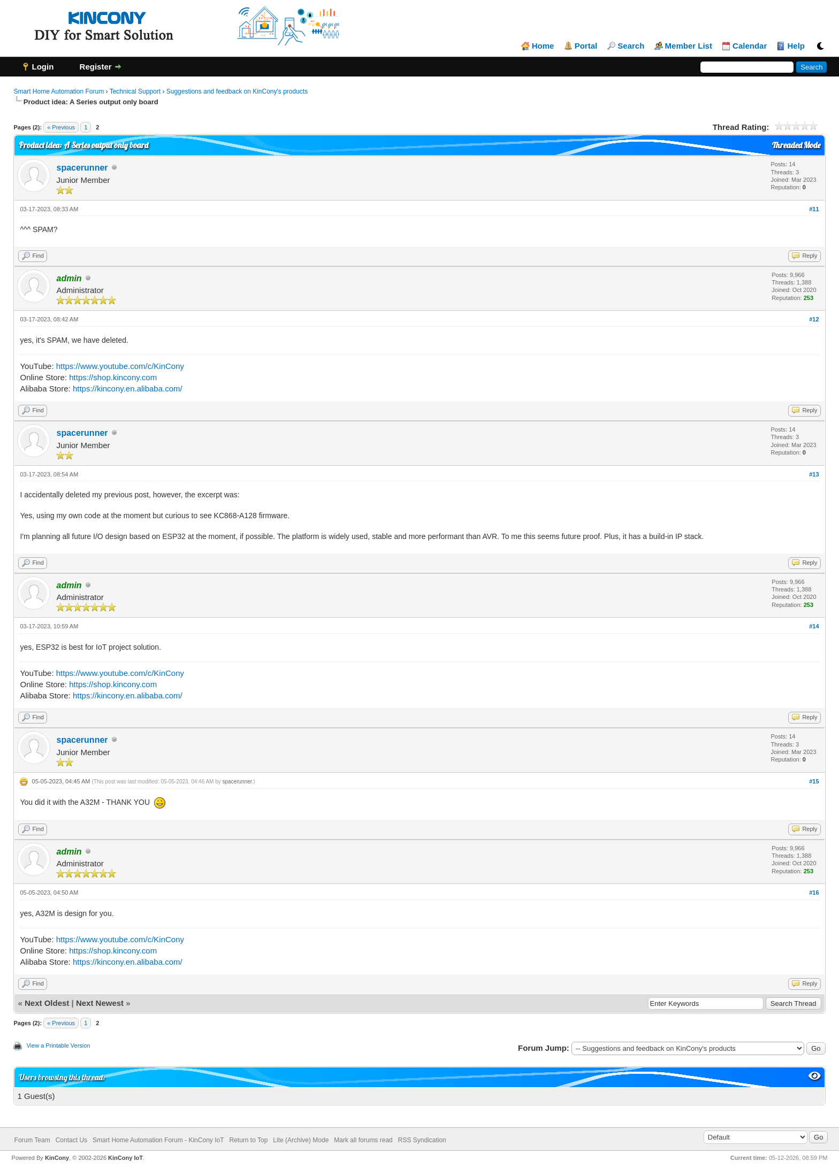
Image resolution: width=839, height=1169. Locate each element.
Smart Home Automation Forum (58, 91)
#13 (814, 474)
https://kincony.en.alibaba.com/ (127, 388)
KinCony (57, 1158)
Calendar (750, 46)
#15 (814, 781)
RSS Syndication (422, 1140)
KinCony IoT (125, 1158)
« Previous (61, 127)
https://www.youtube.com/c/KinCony (120, 366)
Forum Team (32, 1140)
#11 (814, 209)
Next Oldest (47, 1003)
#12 (814, 319)
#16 (814, 892)
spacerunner (82, 167)
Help (796, 46)
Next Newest (100, 1003)
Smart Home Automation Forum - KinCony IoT (158, 1140)
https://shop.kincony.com (113, 377)
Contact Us (71, 1140)
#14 (814, 626)
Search (630, 46)
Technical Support (135, 91)
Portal (586, 46)
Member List (688, 46)
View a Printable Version (58, 1045)
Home (543, 46)
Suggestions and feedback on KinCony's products (237, 91)
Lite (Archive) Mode (301, 1140)
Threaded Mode (796, 145)
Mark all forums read (363, 1140)
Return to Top (248, 1140)
